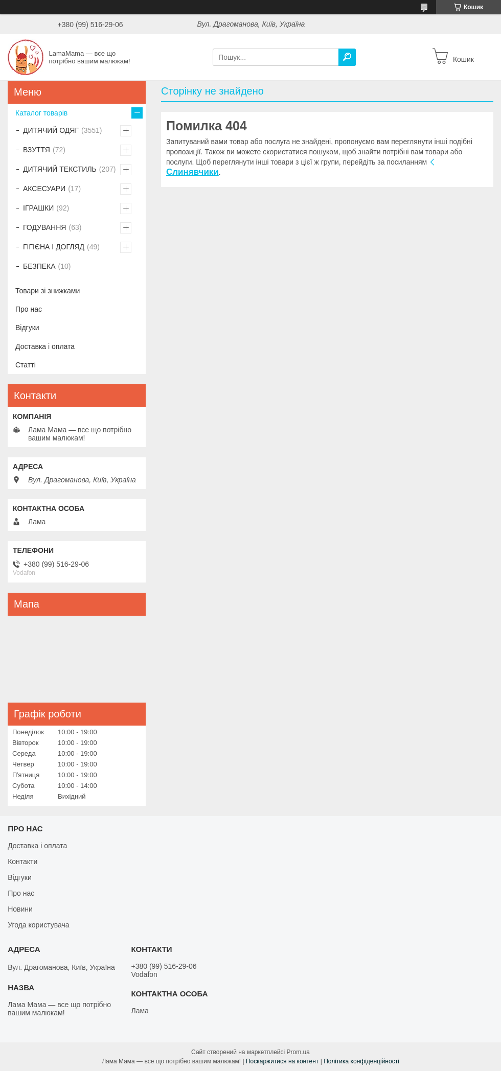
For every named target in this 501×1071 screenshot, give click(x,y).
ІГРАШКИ (38, 208)
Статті (25, 365)
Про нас (28, 309)
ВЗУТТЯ (36, 150)
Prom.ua (298, 1052)
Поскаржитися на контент (282, 1061)
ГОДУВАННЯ (44, 227)
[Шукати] (347, 57)
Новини (20, 909)
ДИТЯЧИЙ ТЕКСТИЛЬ (60, 169)
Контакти (22, 861)
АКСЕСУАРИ (44, 188)
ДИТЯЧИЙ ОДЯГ (51, 130)
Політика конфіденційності (361, 1061)
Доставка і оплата (45, 346)
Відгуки (27, 327)
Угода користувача (38, 925)
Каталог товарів (41, 113)
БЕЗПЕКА (39, 266)
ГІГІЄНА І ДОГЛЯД (53, 247)
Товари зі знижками (47, 291)
